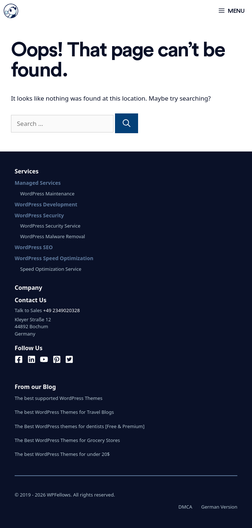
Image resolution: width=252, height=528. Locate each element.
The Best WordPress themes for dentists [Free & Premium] (80, 426)
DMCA (185, 506)
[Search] (126, 123)
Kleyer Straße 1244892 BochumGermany (33, 326)
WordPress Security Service (50, 225)
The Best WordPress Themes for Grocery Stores (67, 440)
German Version (219, 506)
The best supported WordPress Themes (59, 398)
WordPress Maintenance (47, 193)
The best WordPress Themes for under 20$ (62, 454)
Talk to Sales (28, 310)
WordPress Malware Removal (52, 236)
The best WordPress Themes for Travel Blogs (64, 412)
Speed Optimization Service (50, 269)
